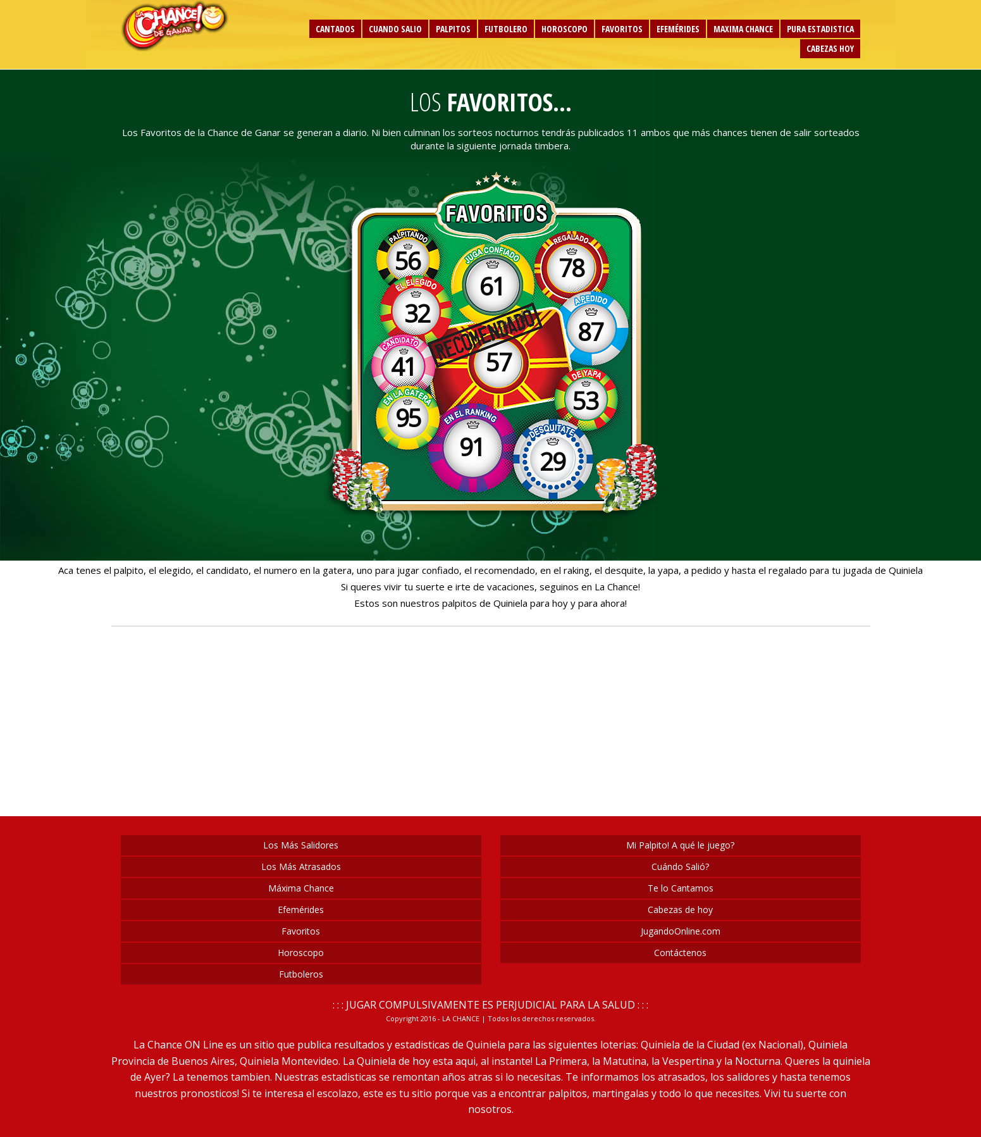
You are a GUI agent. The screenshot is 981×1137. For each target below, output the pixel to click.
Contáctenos (680, 953)
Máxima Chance (301, 888)
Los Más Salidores (300, 845)
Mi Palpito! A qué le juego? (680, 845)
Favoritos (300, 931)
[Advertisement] (206, 358)
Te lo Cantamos (680, 888)
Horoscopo (301, 953)
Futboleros (301, 974)
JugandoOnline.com (680, 931)
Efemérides (301, 910)
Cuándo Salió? (680, 867)
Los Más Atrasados (301, 867)
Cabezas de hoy (680, 910)
